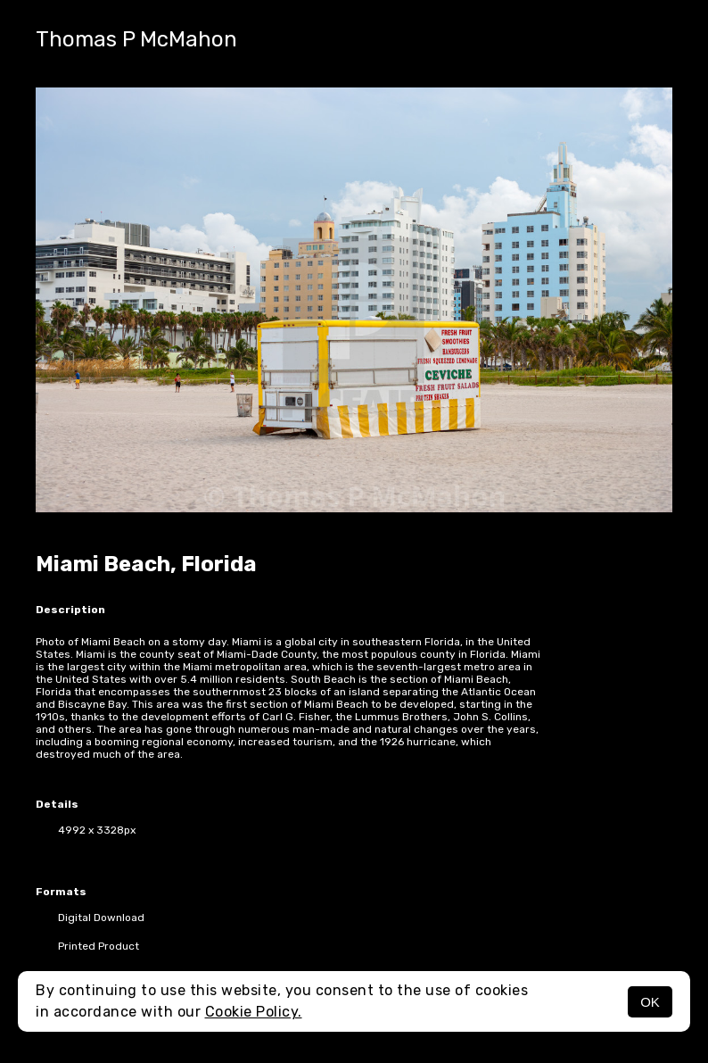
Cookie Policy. (253, 1011)
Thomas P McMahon (136, 39)
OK (650, 1001)
